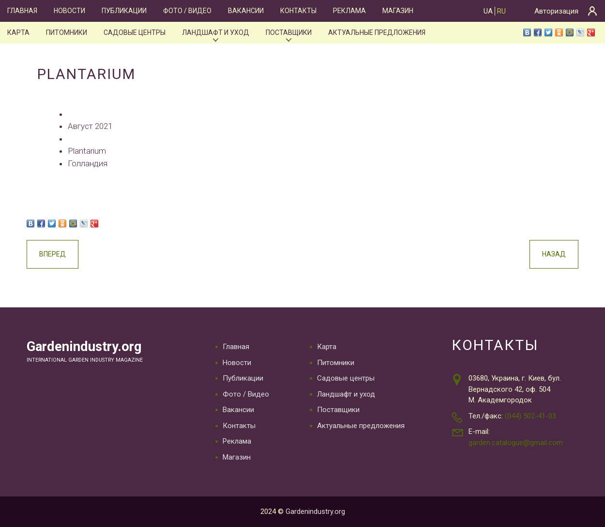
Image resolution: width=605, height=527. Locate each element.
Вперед (52, 254)
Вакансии (246, 11)
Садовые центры (135, 32)
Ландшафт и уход (215, 32)
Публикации (124, 11)
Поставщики (289, 32)
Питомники (66, 32)
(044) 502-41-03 (530, 416)
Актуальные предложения (376, 32)
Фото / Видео (187, 11)
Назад (554, 254)
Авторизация (556, 11)
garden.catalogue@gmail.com (516, 442)
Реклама (349, 11)
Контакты (298, 11)
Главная (22, 11)
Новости (69, 11)
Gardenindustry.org (84, 346)
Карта (18, 32)
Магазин (397, 11)
